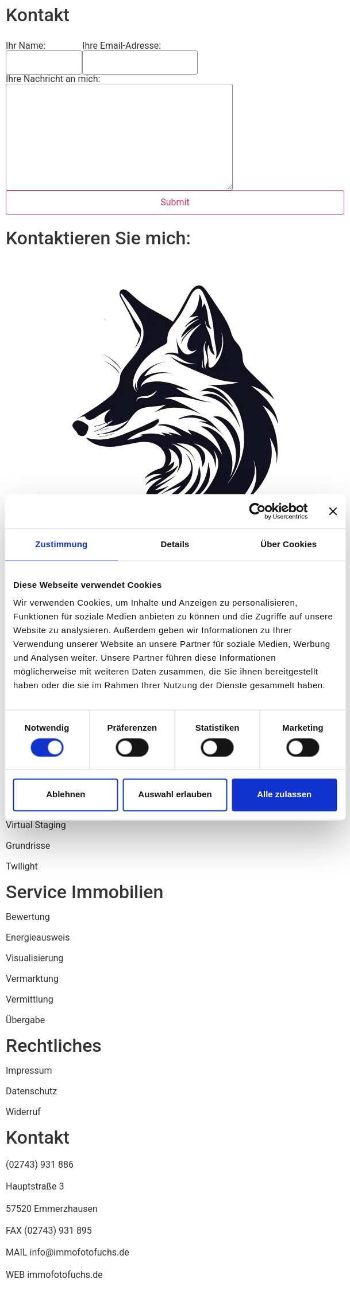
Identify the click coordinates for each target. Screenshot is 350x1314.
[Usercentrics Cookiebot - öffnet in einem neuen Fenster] (257, 511)
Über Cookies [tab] (288, 544)
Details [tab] (175, 544)
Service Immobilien (84, 892)
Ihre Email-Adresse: (121, 45)
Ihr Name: (25, 45)
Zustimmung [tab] (61, 544)
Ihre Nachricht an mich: (53, 79)
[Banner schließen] (333, 511)
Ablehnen (65, 795)
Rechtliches (54, 1045)
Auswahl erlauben (174, 795)
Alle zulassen (284, 795)
